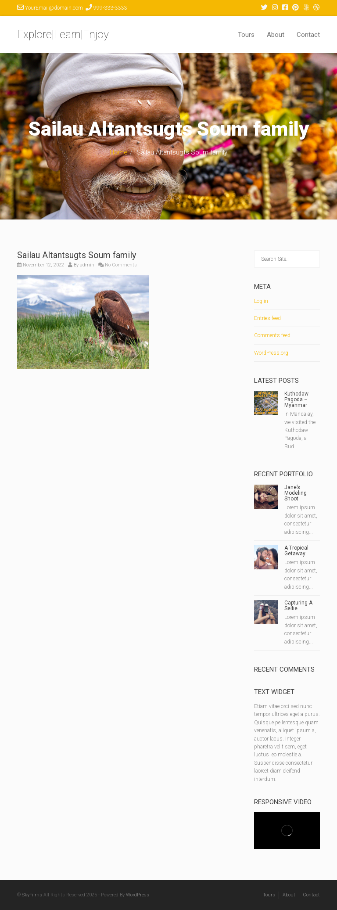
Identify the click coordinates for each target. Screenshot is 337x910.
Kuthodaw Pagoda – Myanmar (296, 399)
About (275, 35)
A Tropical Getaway (296, 551)
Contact (308, 35)
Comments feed (272, 335)
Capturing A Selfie (298, 605)
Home (119, 152)
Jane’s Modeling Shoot (295, 493)
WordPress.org (271, 353)
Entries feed (267, 318)
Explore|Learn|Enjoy (63, 34)
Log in (261, 301)
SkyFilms (32, 895)
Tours (246, 35)
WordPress (137, 895)
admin (87, 265)
